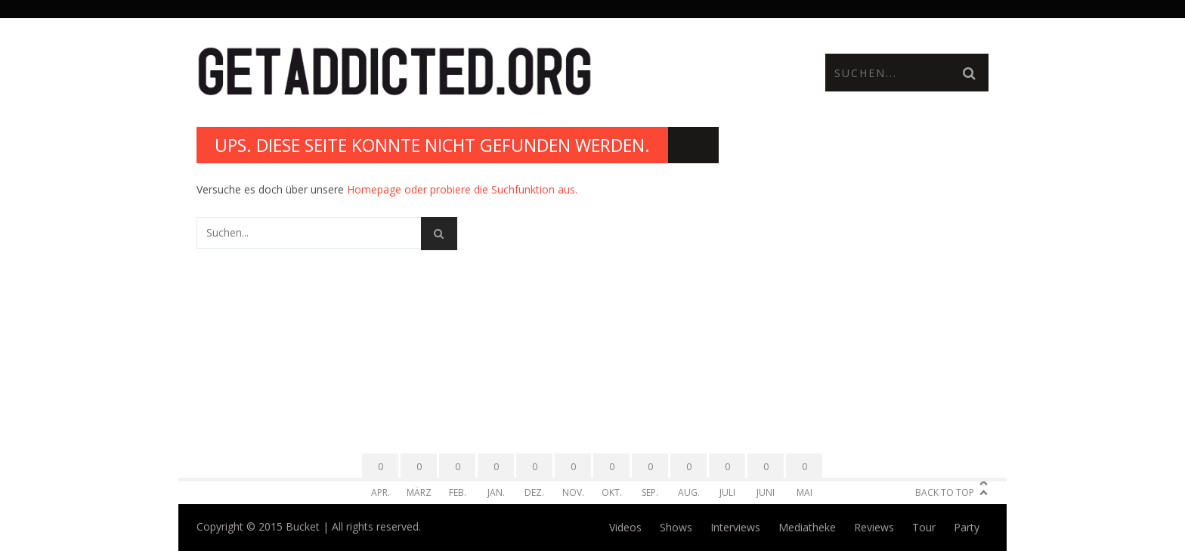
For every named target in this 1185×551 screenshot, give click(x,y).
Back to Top (944, 492)
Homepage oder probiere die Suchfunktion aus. (462, 189)
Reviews (874, 527)
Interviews (735, 527)
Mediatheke (807, 527)
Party (966, 527)
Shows (676, 527)
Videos (625, 527)
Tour (924, 527)
